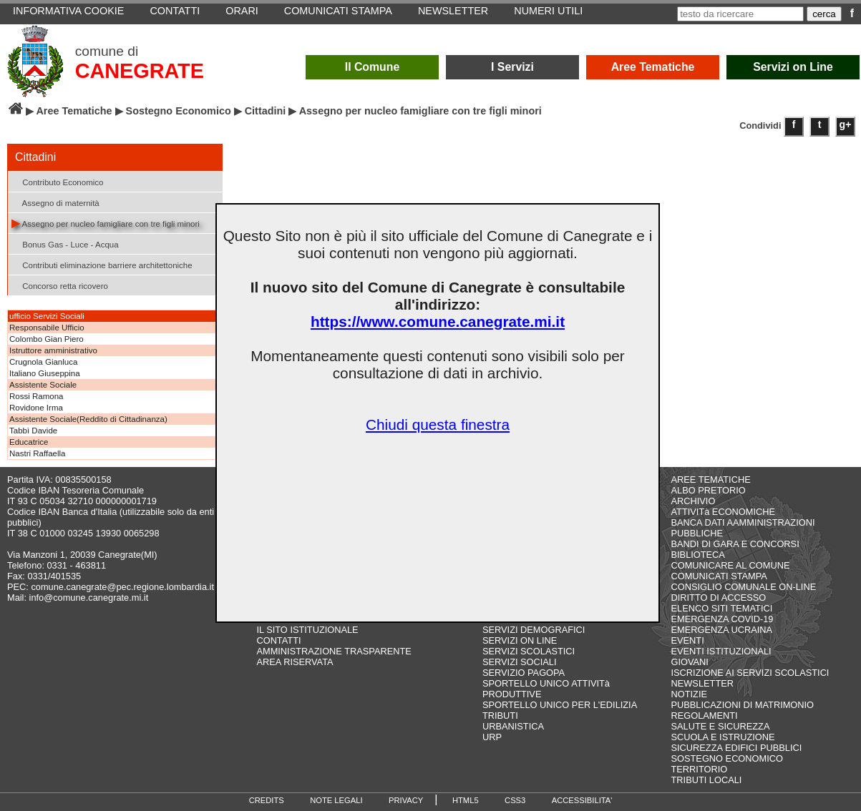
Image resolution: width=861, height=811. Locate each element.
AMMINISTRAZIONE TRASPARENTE (333, 651)
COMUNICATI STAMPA (719, 576)
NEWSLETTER (702, 683)
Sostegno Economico (178, 111)
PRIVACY (406, 800)
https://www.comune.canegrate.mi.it (438, 321)
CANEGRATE (139, 70)
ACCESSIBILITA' (582, 800)
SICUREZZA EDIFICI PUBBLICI (736, 747)
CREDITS (266, 800)
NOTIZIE (689, 694)
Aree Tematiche (653, 67)
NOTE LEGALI (336, 800)
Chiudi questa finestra (438, 424)
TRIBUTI (500, 715)
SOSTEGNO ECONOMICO (727, 758)
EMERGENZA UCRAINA (722, 629)
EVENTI (687, 640)
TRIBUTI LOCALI (706, 780)
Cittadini (265, 111)
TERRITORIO (699, 769)
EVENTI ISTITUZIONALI (721, 651)
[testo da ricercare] (740, 13)
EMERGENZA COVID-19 (722, 619)
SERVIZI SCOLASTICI (528, 651)
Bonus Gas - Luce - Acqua (65, 243)
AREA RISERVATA (294, 662)
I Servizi (512, 67)
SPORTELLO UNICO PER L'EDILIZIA (559, 704)
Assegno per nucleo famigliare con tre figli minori (105, 223)
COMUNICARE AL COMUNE (730, 565)
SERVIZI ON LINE (519, 640)
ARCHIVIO (693, 501)
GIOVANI (690, 662)
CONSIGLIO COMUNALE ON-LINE (744, 586)
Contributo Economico (57, 181)
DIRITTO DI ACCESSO (719, 597)
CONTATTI (278, 640)
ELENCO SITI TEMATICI (722, 608)
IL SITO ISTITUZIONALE (307, 629)
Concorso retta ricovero (59, 285)
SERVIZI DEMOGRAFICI (533, 629)
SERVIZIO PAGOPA (523, 672)
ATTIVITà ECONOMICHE (723, 511)
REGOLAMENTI (704, 715)
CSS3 (515, 800)
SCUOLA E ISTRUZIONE (723, 737)
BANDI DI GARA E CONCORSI (735, 544)
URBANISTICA (513, 726)
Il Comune (372, 67)
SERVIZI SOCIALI (519, 662)
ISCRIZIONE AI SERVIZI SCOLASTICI (750, 672)
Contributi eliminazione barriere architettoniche (102, 264)
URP (492, 737)
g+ (846, 124)
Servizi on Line (793, 67)
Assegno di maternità (55, 202)
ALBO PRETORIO (708, 490)
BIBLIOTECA (698, 554)
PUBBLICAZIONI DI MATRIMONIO (742, 704)
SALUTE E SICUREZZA (720, 726)
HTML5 (465, 800)
